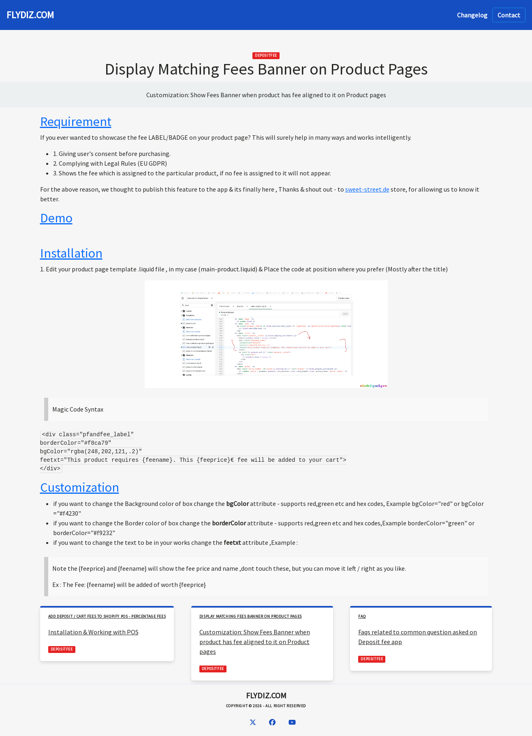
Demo (56, 218)
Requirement (75, 121)
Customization (79, 487)
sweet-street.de (367, 189)
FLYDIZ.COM (30, 15)
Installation (71, 253)
